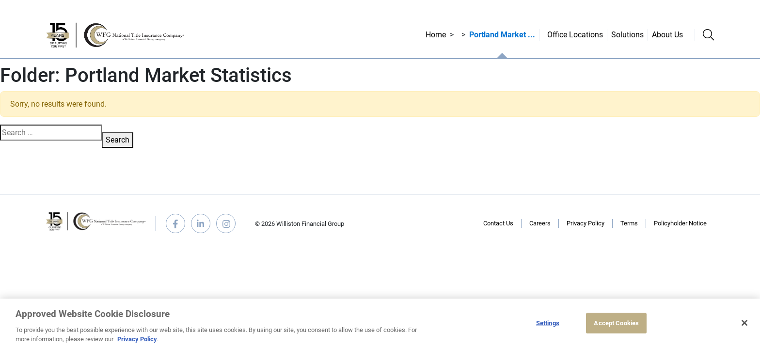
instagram (226, 223)
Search (117, 139)
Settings (547, 323)
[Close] (744, 322)
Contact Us (498, 223)
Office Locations (575, 34)
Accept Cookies (616, 323)
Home (436, 34)
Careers (540, 223)
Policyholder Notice (680, 223)
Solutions (627, 34)
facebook (175, 223)
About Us (667, 34)
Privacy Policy (585, 223)
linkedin (200, 223)
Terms (629, 223)
